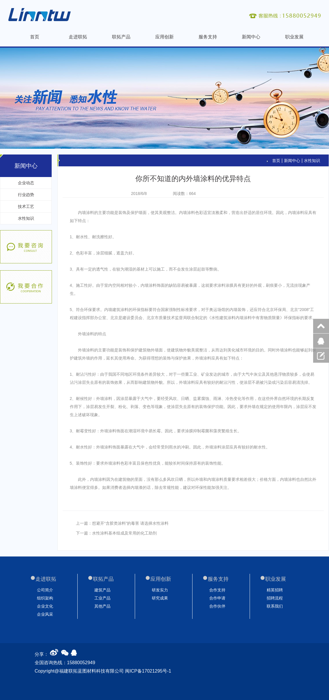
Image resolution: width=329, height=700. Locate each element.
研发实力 (160, 590)
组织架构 (45, 598)
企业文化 (45, 606)
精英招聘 (275, 590)
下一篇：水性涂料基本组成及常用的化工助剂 (116, 533)
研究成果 (160, 598)
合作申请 (217, 598)
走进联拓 (78, 36)
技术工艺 (26, 206)
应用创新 (164, 36)
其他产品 (102, 606)
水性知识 (26, 218)
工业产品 (102, 598)
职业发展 (294, 36)
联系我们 (275, 606)
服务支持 (208, 36)
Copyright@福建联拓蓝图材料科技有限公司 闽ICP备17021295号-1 (103, 671)
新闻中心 (251, 36)
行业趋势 (26, 194)
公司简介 (45, 590)
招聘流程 (275, 598)
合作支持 (217, 590)
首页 (34, 36)
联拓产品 (121, 36)
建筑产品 (102, 590)
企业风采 (45, 614)
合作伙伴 (217, 606)
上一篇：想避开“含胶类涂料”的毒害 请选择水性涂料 (122, 523)
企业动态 (26, 182)
